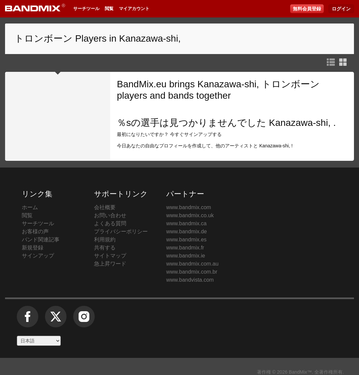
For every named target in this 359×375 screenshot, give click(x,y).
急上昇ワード (110, 264)
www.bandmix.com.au (192, 264)
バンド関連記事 (40, 239)
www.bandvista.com (190, 280)
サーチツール (86, 8)
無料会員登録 (307, 8)
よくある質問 (110, 223)
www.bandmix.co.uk (190, 215)
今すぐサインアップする (196, 134)
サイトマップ (110, 256)
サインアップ (38, 256)
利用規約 (105, 239)
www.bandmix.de (186, 231)
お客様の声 (35, 231)
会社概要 (105, 207)
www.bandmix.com (188, 207)
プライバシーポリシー (121, 231)
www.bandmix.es (186, 239)
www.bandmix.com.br (191, 272)
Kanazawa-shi (298, 123)
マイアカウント (134, 8)
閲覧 (109, 8)
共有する (105, 247)
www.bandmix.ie (185, 256)
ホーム (30, 207)
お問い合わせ (110, 215)
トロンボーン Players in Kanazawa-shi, (97, 38)
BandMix (311, 219)
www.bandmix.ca (186, 223)
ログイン (341, 8)
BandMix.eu (142, 84)
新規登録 (32, 247)
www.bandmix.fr (185, 247)
